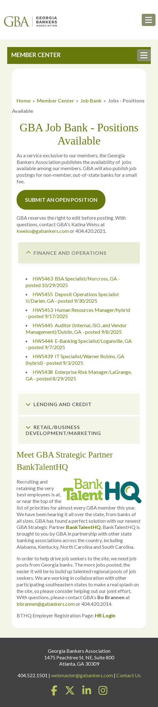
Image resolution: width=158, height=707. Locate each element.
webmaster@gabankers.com (82, 675)
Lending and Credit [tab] (59, 404)
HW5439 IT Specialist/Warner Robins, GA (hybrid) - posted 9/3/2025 (75, 359)
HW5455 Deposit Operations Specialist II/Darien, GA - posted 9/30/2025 (72, 297)
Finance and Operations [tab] (66, 253)
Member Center (55, 100)
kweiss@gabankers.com (43, 231)
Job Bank (91, 100)
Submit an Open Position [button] (61, 199)
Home (24, 100)
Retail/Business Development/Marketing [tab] (63, 430)
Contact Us (128, 675)
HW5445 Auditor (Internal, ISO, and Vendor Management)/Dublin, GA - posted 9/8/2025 (76, 328)
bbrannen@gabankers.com (46, 604)
